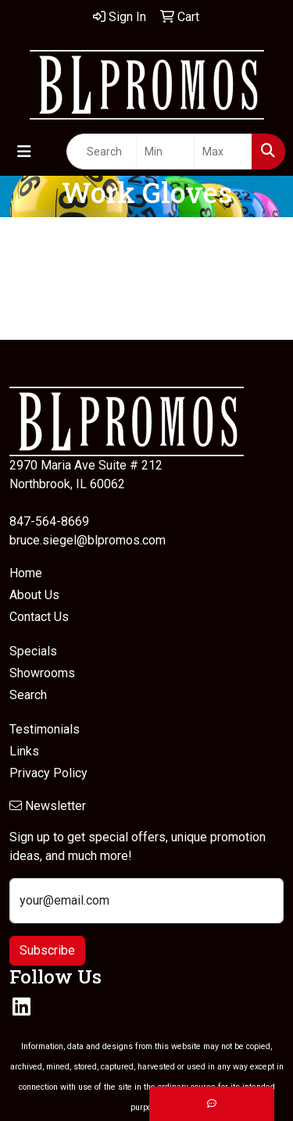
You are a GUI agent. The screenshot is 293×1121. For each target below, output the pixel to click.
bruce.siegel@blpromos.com (87, 540)
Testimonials (44, 729)
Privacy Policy (48, 773)
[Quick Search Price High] (223, 152)
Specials (33, 651)
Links (24, 751)
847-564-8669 (49, 521)
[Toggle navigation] (24, 151)
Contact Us (39, 616)
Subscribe (47, 950)
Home (25, 573)
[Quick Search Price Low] (165, 152)
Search (28, 694)
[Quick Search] (101, 152)
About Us (34, 594)
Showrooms (42, 673)
